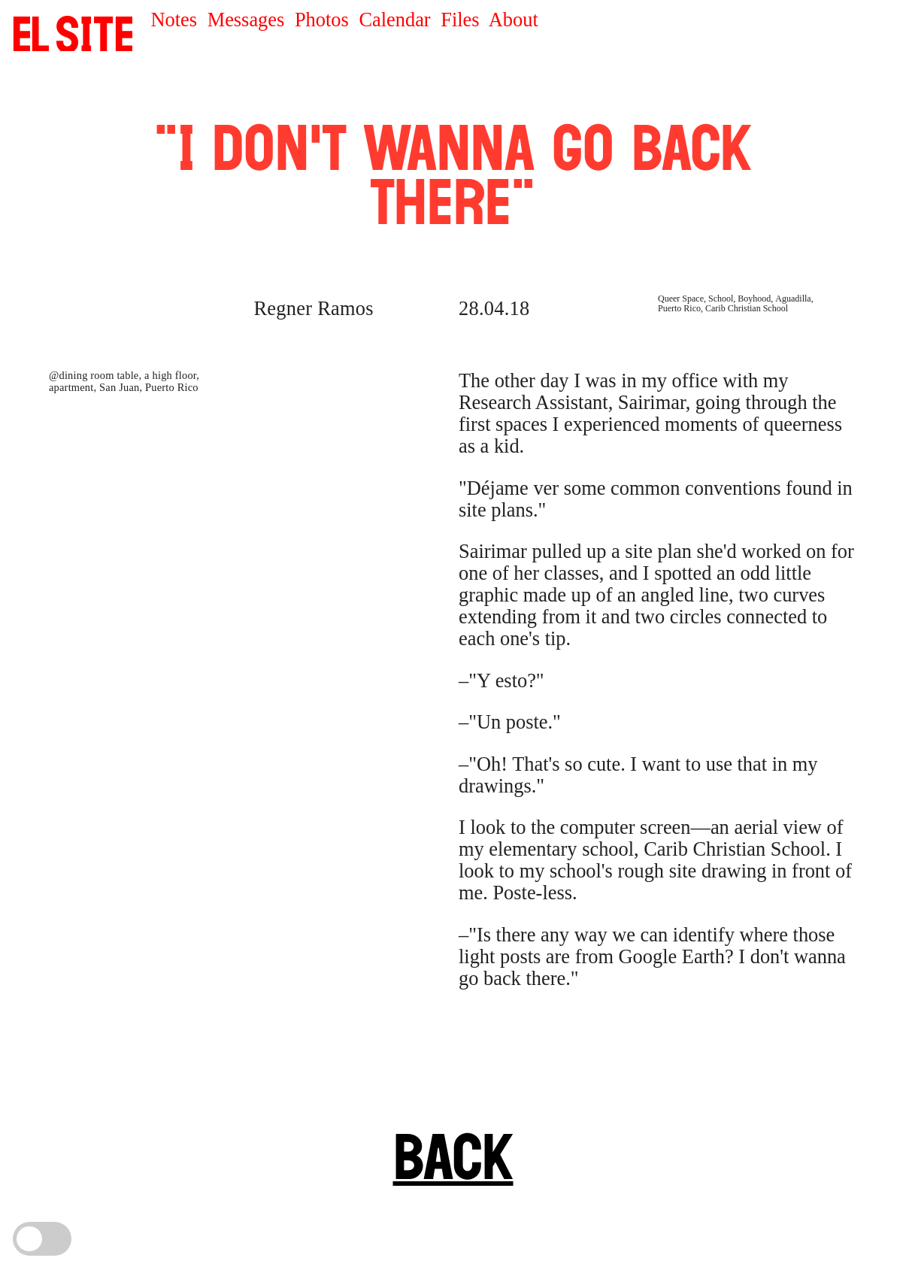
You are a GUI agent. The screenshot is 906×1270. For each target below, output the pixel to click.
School (720, 298)
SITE (73, 34)
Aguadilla (793, 298)
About (513, 19)
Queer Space (681, 298)
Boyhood (754, 298)
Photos (322, 19)
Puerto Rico (679, 308)
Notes (173, 19)
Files (460, 19)
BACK (453, 1156)
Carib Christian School (746, 308)
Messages (246, 19)
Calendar (394, 19)
